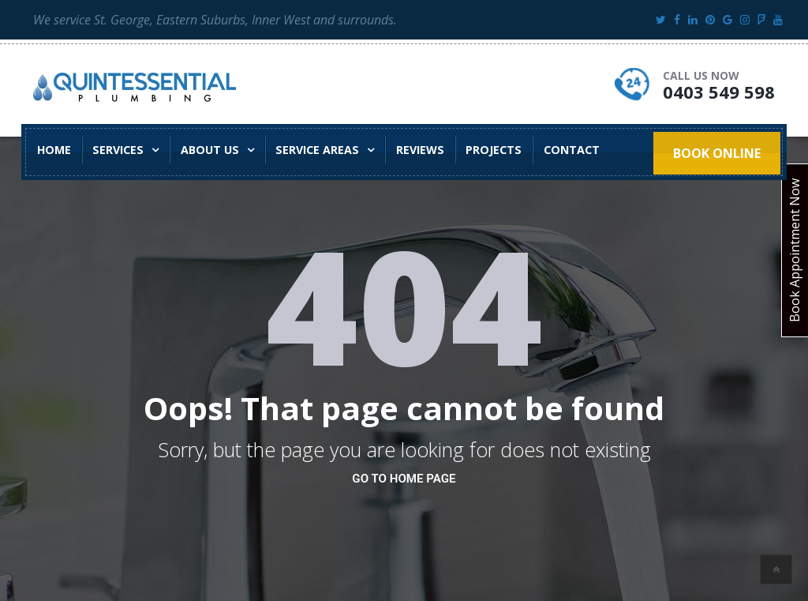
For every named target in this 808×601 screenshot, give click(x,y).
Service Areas (303, 149)
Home (52, 149)
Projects (471, 149)
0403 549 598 (719, 91)
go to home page (403, 478)
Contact (545, 149)
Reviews (401, 149)
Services (112, 149)
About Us (199, 149)
